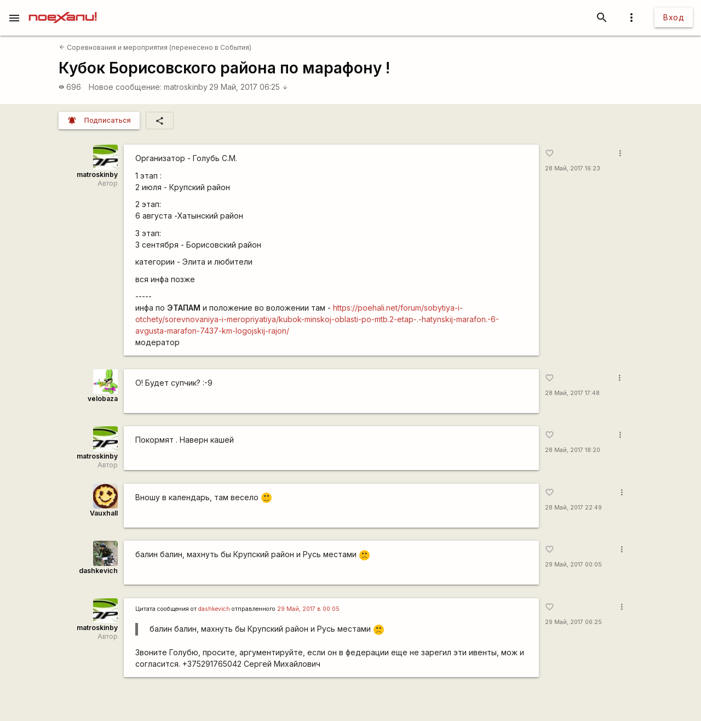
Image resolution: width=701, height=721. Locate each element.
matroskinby (186, 86)
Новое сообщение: (125, 86)
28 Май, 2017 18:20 (572, 450)
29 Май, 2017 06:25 (248, 86)
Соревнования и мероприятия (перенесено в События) (155, 47)
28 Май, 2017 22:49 (573, 507)
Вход (673, 17)
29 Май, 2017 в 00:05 (308, 609)
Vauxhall (104, 513)
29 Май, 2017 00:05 (573, 564)
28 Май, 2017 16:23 (572, 168)
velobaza (103, 398)
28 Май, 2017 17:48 (572, 393)
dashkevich (98, 570)
